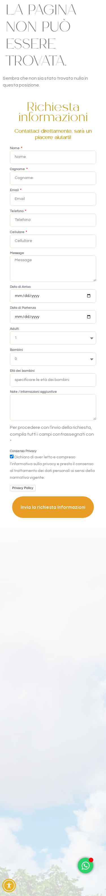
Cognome (18, 169)
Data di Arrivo (20, 287)
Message (17, 253)
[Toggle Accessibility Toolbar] (9, 885)
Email (15, 190)
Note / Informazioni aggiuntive (33, 392)
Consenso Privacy (23, 451)
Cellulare (17, 232)
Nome (15, 148)
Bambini (16, 350)
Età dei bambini (22, 371)
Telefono (17, 211)
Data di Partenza (23, 308)
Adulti (14, 329)
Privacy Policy (22, 488)
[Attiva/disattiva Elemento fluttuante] (85, 865)
